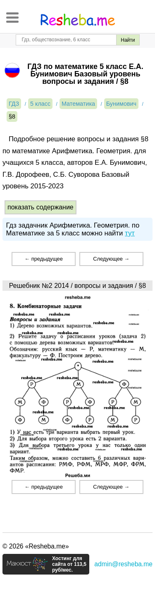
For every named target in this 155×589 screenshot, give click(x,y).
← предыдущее (43, 259)
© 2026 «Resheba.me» (35, 546)
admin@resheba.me (123, 564)
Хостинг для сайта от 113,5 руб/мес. (69, 564)
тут (130, 233)
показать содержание (40, 207)
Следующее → (111, 259)
